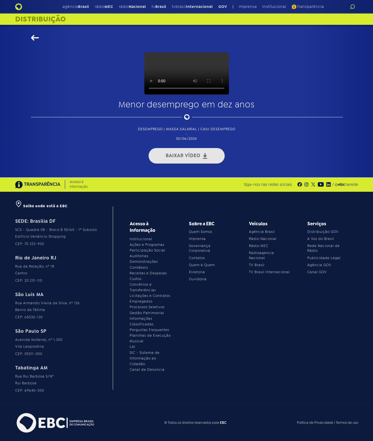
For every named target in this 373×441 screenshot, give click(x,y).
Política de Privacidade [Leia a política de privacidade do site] (315, 422)
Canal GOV (317, 272)
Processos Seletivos (147, 307)
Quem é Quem (202, 265)
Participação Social (147, 250)
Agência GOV (319, 265)
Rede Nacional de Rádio (323, 248)
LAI (132, 347)
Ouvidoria (198, 279)
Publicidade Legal (324, 258)
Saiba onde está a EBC (41, 206)
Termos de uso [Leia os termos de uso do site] (347, 422)
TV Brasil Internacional (269, 272)
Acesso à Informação (79, 184)
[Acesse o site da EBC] (54, 423)
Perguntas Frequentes (149, 330)
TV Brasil (256, 265)
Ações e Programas (147, 244)
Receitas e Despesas (148, 273)
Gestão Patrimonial (147, 313)
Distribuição (40, 19)
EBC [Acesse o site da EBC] (223, 422)
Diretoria (197, 272)
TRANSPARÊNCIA (37, 184)
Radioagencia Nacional (261, 255)
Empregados (141, 301)
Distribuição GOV (323, 232)
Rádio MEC (258, 246)
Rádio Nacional (263, 239)
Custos (136, 279)
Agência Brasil (262, 232)
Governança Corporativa (200, 248)
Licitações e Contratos (150, 296)
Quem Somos (200, 232)
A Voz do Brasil (320, 239)
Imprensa (248, 6)
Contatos (197, 258)
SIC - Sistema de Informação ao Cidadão (145, 358)
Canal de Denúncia (147, 369)
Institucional (274, 6)
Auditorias (139, 256)
